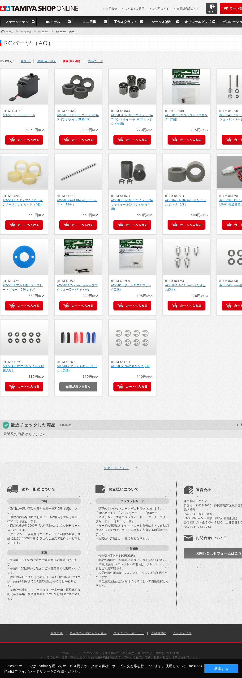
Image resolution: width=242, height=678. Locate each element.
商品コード (95, 61)
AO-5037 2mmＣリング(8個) (130, 366)
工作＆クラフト (125, 21)
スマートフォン (116, 468)
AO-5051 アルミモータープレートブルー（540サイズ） (23, 287)
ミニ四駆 (89, 21)
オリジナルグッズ (198, 21)
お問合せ (111, 8)
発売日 (26, 61)
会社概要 (57, 633)
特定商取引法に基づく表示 (88, 633)
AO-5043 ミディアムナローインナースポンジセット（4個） (23, 202)
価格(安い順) (46, 61)
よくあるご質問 (135, 8)
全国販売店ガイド (188, 8)
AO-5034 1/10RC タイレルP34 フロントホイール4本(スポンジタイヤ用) (132, 119)
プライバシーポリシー (128, 633)
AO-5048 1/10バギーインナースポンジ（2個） (185, 202)
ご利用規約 (158, 633)
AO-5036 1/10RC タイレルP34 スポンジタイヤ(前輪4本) (78, 117)
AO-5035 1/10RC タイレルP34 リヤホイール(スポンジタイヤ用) (132, 204)
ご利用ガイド (160, 8)
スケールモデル (17, 21)
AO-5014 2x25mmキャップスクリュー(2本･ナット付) (77, 287)
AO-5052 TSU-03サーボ (19, 115)
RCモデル (53, 21)
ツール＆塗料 (162, 21)
